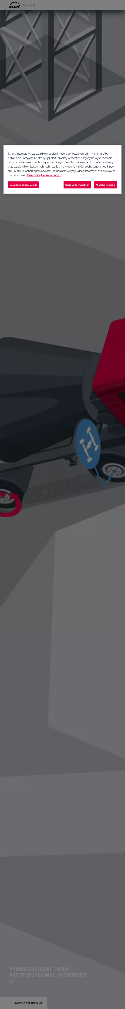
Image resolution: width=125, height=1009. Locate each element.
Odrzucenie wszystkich (77, 184)
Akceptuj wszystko (105, 184)
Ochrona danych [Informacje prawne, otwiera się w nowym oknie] (51, 175)
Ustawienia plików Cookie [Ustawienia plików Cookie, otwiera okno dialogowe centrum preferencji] (23, 184)
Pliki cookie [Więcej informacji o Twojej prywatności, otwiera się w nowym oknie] (33, 175)
